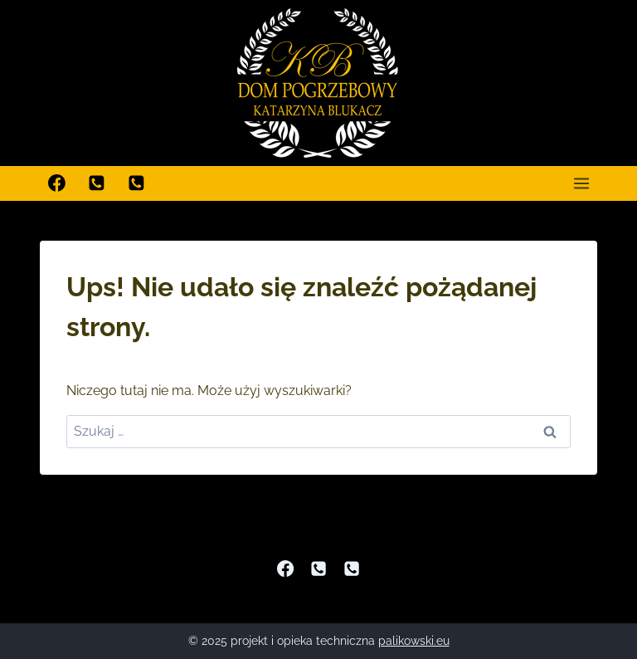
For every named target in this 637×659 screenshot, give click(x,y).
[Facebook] (57, 183)
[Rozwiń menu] (581, 183)
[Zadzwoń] (97, 183)
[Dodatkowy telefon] (136, 183)
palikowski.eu (414, 640)
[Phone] (318, 568)
